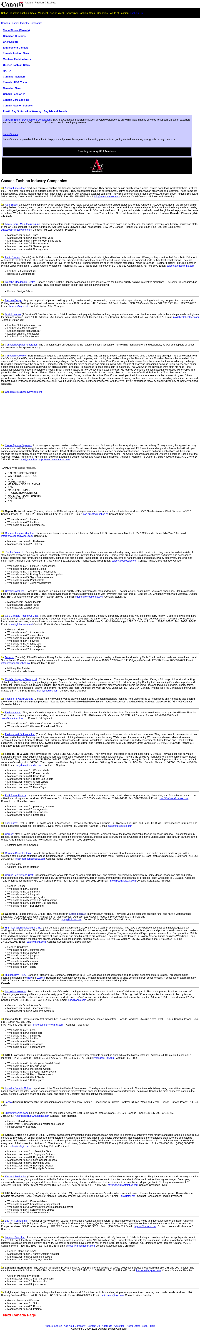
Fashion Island (13, 712)
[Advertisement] (100, 420)
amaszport (15, 1237)
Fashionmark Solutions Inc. (20, 734)
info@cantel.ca (29, 459)
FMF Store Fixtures (15, 795)
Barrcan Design (13, 300)
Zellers (41, 977)
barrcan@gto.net (18, 306)
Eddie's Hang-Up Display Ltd (21, 679)
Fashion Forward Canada (19, 698)
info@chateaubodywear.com (17, 536)
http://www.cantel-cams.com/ (54, 459)
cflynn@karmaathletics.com (123, 1185)
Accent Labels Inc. (15, 188)
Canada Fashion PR (14, 94)
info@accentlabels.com (107, 196)
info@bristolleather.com (186, 317)
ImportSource (10, 134)
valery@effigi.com (19, 1146)
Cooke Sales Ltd (15, 552)
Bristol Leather (13, 314)
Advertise (119, 1326)
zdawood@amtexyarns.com (16, 229)
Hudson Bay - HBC (15, 975)
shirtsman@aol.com (113, 1295)
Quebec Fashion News (16, 65)
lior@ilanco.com (77, 1000)
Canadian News (12, 88)
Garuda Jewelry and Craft (19, 875)
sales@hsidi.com (36, 941)
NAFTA (7, 71)
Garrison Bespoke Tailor (18, 853)
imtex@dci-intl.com (104, 1058)
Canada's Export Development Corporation (27, 119)
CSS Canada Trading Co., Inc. (22, 615)
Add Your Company (74, 1326)
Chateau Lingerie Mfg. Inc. (19, 533)
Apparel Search (53, 1326)
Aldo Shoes (11, 204)
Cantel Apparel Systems (18, 445)
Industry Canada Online (18, 1088)
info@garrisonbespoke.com (30, 858)
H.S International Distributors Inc (23, 927)
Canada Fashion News (16, 53)
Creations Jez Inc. (15, 591)
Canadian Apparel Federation (21, 344)
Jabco (8, 1102)
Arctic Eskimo (12, 257)
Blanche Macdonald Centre (20, 282)
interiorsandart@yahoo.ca (15, 663)
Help (152, 1326)
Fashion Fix (136, 13)
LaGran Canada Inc (16, 1220)
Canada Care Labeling (16, 99)
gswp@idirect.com (71, 919)
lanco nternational (15, 991)
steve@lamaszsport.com (81, 1245)
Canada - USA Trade (15, 82)
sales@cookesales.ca (124, 560)
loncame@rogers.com (148, 1270)
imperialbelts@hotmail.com (48, 1024)
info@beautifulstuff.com (123, 880)
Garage (9, 834)
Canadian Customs (14, 36)
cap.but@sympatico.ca (95, 514)
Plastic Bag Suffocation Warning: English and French (35, 111)
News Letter (133, 1326)
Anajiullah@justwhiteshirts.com (32, 1115)
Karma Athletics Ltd (16, 1176)
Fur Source (11, 823)
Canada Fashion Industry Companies (21, 23)
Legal (145, 1326)
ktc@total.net (127, 1196)
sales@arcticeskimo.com (180, 265)
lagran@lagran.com (145, 1226)
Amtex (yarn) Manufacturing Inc (22, 224)
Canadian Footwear (16, 355)
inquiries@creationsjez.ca (89, 596)
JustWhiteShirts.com (16, 1113)
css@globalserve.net (21, 624)
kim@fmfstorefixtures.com (174, 798)
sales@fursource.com (120, 826)
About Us (107, 1326)
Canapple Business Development (23, 392)
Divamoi (9, 657)
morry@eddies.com (47, 690)
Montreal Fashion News (17, 59)
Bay (29, 977)
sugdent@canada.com (28, 765)
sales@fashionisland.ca (14, 718)
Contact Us (94, 1326)
